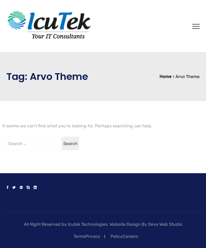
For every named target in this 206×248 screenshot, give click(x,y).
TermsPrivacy (86, 236)
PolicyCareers (124, 236)
